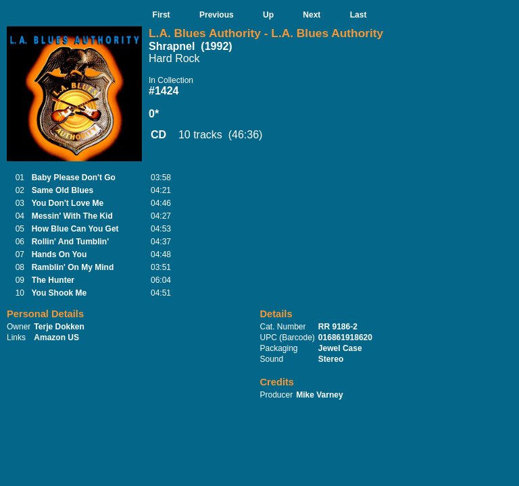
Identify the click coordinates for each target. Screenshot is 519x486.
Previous (216, 15)
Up (268, 15)
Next (311, 15)
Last (358, 15)
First (161, 15)
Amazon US (56, 337)
